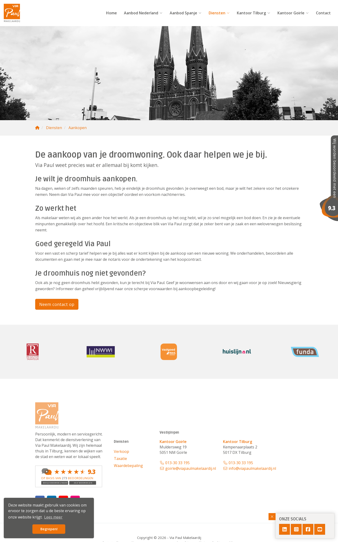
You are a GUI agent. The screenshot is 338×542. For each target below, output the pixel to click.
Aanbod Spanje (186, 13)
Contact (323, 13)
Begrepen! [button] (49, 529)
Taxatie (120, 458)
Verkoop (121, 451)
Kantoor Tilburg (253, 13)
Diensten (219, 13)
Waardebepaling (128, 465)
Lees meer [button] (53, 517)
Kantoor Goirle (293, 13)
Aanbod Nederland (143, 13)
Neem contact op (56, 304)
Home (111, 13)
